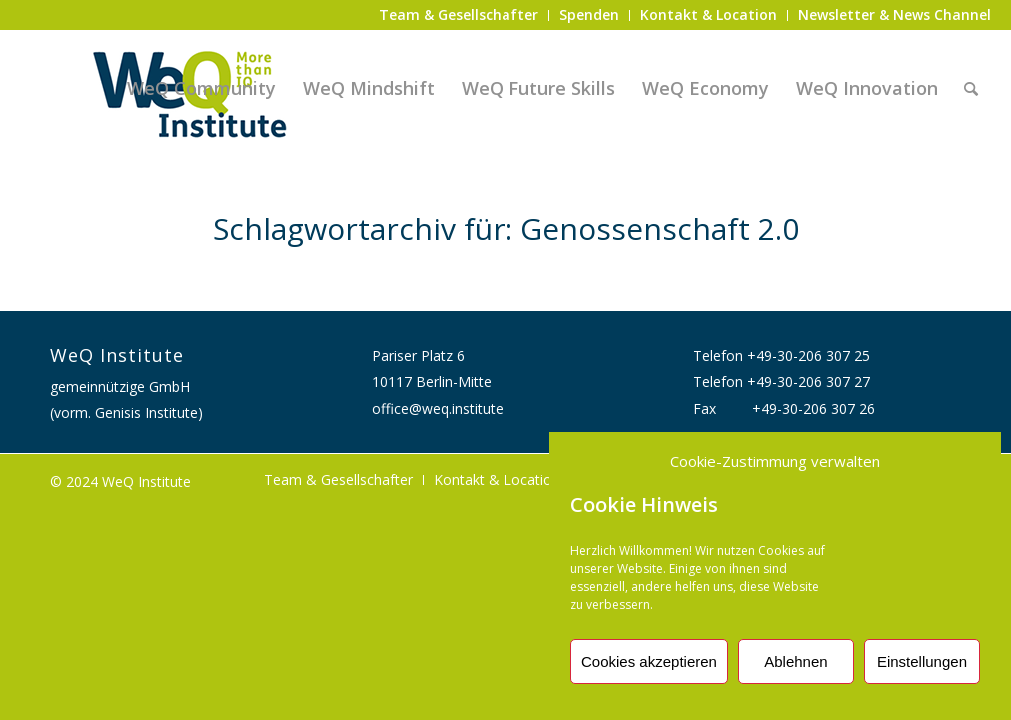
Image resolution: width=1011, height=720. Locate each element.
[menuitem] (459, 15)
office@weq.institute (438, 408)
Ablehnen (795, 661)
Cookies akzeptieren (649, 661)
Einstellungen (922, 661)
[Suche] (971, 88)
